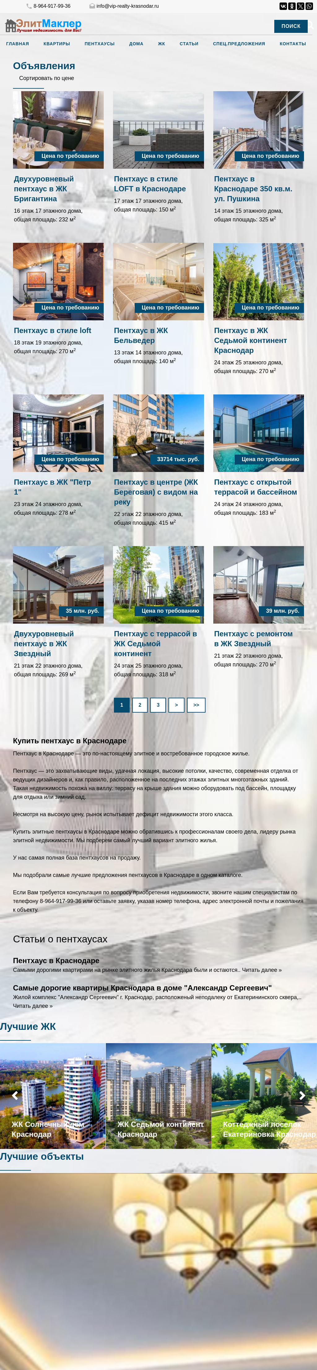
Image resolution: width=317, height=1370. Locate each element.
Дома (136, 43)
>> (196, 705)
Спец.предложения (239, 43)
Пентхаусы (100, 43)
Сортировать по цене (46, 78)
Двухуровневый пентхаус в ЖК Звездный (44, 643)
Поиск (291, 26)
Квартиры (57, 43)
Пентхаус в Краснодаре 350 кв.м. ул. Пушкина (253, 189)
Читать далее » (262, 970)
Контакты (293, 43)
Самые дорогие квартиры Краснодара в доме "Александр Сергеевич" (142, 988)
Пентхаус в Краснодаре (56, 960)
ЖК (161, 43)
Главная (17, 43)
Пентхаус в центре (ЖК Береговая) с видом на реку (156, 492)
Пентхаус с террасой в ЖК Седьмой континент (155, 643)
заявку (126, 901)
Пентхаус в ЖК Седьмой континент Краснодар (250, 340)
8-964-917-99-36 (48, 6)
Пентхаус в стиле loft (52, 330)
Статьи (189, 43)
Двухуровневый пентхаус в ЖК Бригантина (44, 189)
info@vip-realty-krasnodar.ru (124, 6)
